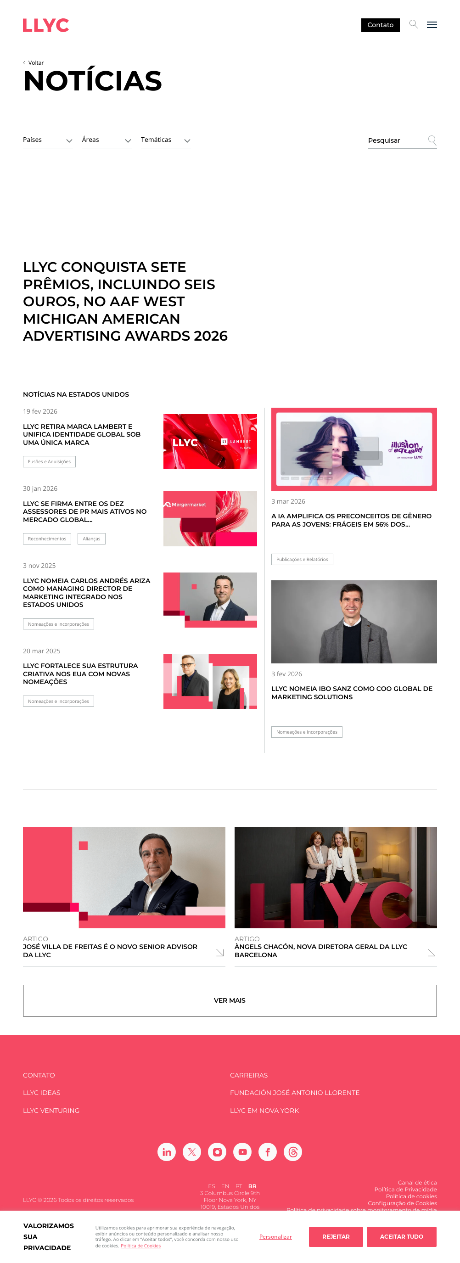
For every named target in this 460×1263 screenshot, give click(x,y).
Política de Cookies (141, 1245)
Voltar (36, 62)
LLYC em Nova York (264, 1116)
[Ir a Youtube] (242, 1157)
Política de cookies (411, 1202)
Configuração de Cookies (402, 1209)
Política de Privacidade (406, 1195)
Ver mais (230, 1003)
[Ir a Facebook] (267, 1157)
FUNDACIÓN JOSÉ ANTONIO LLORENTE (295, 1098)
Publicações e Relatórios (302, 559)
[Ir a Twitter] (192, 1157)
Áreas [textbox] (90, 139)
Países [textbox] (32, 139)
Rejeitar (336, 1236)
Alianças (91, 539)
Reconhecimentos (47, 539)
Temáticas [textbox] (156, 139)
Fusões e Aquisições (49, 462)
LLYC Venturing (51, 1116)
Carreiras (249, 1080)
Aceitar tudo (401, 1236)
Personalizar (275, 1237)
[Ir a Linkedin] (166, 1157)
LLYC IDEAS (41, 1098)
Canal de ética (417, 1188)
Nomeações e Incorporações (58, 624)
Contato (381, 25)
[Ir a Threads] (293, 1157)
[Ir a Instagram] (217, 1157)
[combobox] (48, 139)
